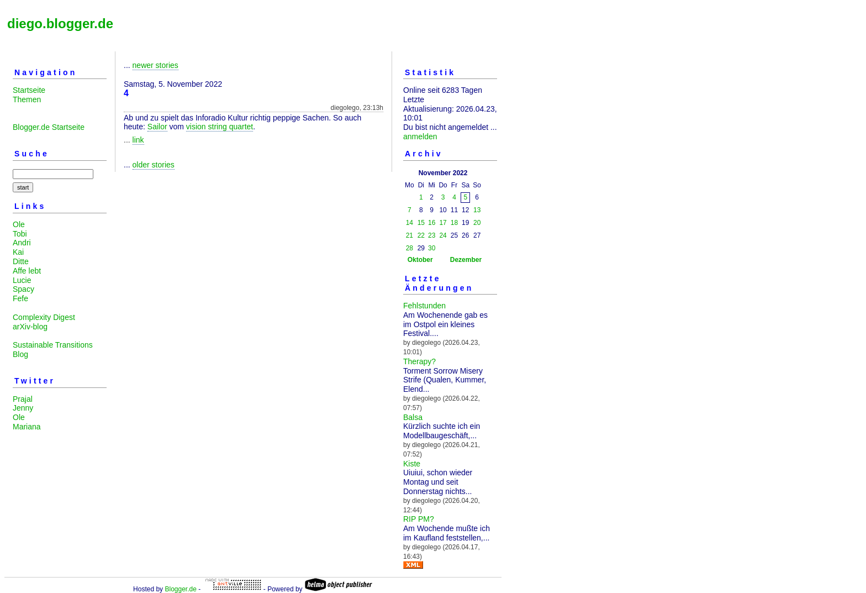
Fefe (20, 298)
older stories (154, 164)
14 (409, 223)
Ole (19, 224)
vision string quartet (219, 126)
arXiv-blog (30, 326)
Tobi (20, 233)
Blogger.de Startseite (49, 127)
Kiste (411, 463)
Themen (27, 99)
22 (421, 235)
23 (431, 235)
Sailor (157, 126)
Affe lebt (27, 270)
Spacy (23, 289)
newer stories (155, 65)
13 (476, 210)
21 (409, 235)
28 (409, 248)
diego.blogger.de (60, 23)
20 (476, 223)
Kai (18, 252)
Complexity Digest (44, 317)
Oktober (420, 260)
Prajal (23, 399)
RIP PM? (418, 519)
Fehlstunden (424, 305)
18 (454, 223)
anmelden (420, 136)
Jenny (23, 407)
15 (421, 223)
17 (442, 223)
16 (431, 223)
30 (431, 248)
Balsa (413, 417)
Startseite (29, 90)
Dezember (466, 260)
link (138, 139)
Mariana (27, 426)
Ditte (21, 261)
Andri (22, 242)
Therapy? (419, 361)
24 (442, 235)
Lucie (22, 280)
